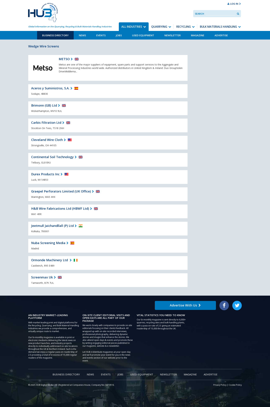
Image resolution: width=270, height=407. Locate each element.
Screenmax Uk (42, 277)
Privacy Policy (219, 384)
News (82, 35)
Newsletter (172, 35)
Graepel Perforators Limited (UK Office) (61, 191)
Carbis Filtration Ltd (46, 122)
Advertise (221, 35)
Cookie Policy (235, 384)
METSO (64, 59)
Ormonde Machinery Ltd (50, 260)
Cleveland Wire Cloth (47, 140)
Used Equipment (143, 35)
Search (199, 13)
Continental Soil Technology (52, 157)
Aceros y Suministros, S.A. (50, 88)
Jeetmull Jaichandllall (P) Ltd (52, 226)
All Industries (131, 27)
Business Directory (55, 35)
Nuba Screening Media (48, 243)
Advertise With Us (185, 305)
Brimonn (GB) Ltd (44, 105)
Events (101, 35)
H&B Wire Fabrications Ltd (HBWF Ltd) (60, 208)
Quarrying (159, 27)
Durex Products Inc (45, 174)
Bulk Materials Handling (218, 27)
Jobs (119, 35)
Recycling (183, 27)
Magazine (197, 35)
